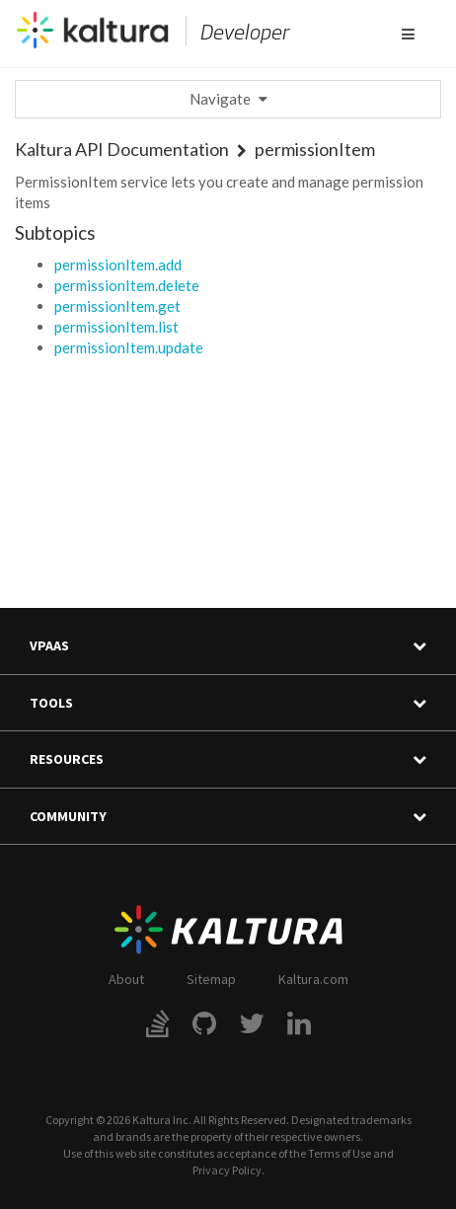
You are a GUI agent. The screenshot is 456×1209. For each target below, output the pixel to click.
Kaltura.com (313, 979)
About (126, 979)
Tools (228, 703)
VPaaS (228, 646)
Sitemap (211, 979)
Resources (228, 759)
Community (228, 816)
